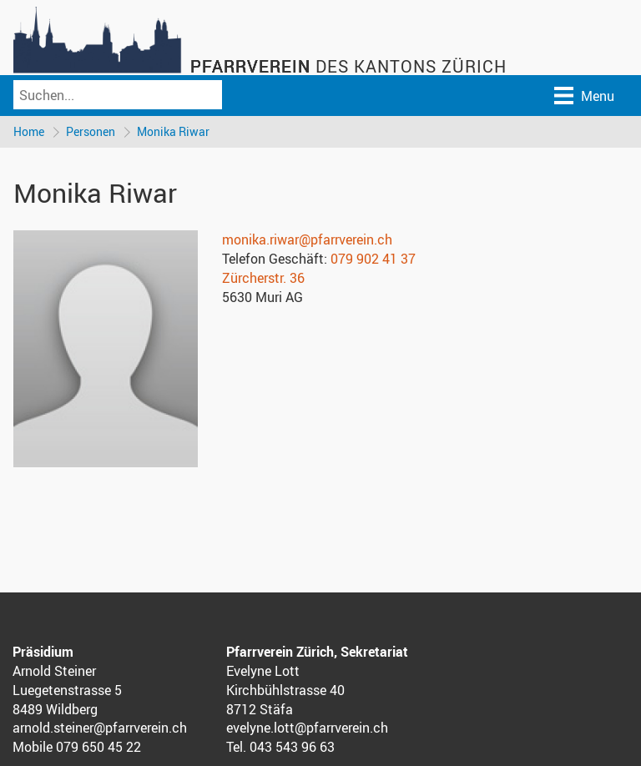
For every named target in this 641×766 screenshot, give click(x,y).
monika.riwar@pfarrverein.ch (307, 239)
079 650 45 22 (98, 747)
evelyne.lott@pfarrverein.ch (307, 727)
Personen (90, 131)
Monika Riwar (173, 131)
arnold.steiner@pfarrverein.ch (100, 727)
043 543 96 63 (292, 747)
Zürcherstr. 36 (263, 278)
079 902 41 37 (373, 258)
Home (28, 131)
